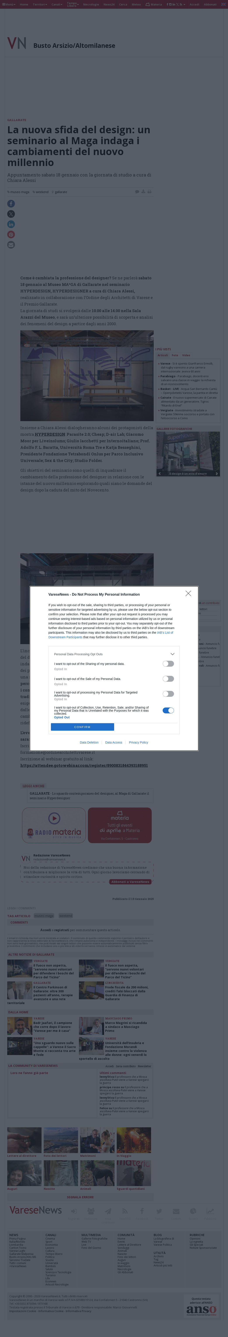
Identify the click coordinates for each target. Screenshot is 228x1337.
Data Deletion (89, 742)
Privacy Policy (138, 742)
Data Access (113, 742)
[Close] (190, 595)
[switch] (168, 664)
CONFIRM (82, 727)
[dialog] (114, 668)
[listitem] (114, 654)
